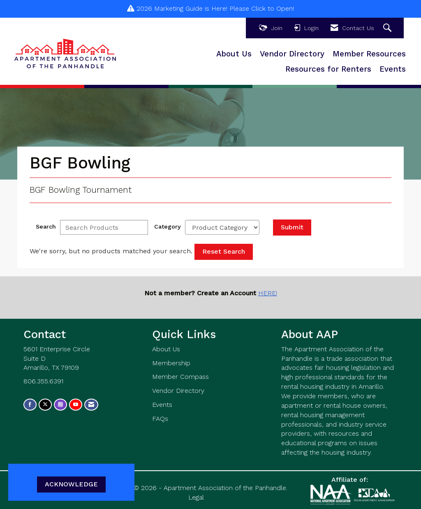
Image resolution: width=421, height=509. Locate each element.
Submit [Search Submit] (292, 227)
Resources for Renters (328, 69)
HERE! (267, 293)
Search (46, 226)
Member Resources (369, 53)
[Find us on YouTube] (75, 405)
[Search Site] (388, 28)
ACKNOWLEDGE (71, 484)
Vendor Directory (292, 53)
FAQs (160, 419)
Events (392, 69)
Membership (171, 363)
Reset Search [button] (223, 251)
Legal (196, 497)
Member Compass (180, 377)
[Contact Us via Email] (91, 405)
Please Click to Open (261, 8)
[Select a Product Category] (222, 227)
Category (167, 226)
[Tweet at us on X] (45, 405)
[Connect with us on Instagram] (60, 405)
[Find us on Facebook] (30, 405)
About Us (234, 53)
